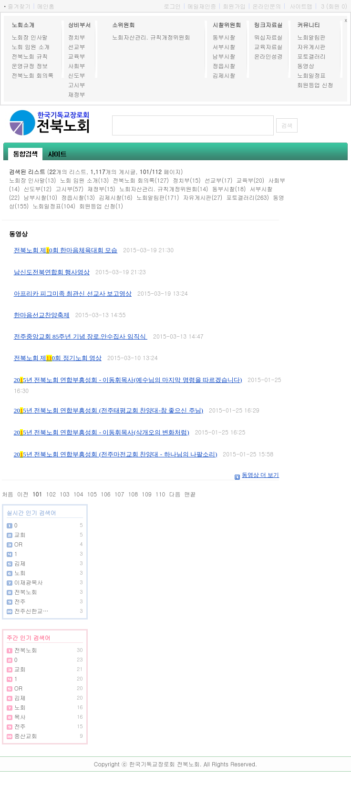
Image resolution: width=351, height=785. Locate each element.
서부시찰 (223, 46)
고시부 (76, 85)
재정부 (76, 94)
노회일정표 (311, 75)
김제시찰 (223, 75)
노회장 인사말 (29, 37)
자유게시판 (311, 46)
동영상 (305, 66)
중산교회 (25, 736)
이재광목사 (28, 582)
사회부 (76, 66)
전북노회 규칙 (29, 56)
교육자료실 (268, 46)
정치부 (76, 37)
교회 (20, 534)
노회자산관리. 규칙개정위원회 (151, 37)
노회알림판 (311, 37)
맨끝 (190, 494)
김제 (20, 563)
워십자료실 (268, 37)
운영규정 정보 (29, 66)
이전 (23, 494)
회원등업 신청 (315, 85)
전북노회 (25, 592)
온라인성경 (268, 56)
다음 (174, 494)
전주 (20, 601)
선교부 (76, 46)
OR (18, 544)
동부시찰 (223, 37)
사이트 (57, 154)
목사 (20, 717)
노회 (20, 572)
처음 (7, 494)
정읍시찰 (223, 66)
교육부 (76, 56)
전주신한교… (31, 611)
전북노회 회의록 (32, 75)
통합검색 (25, 154)
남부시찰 (223, 56)
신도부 (76, 75)
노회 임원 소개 (30, 46)
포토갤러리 (311, 56)
